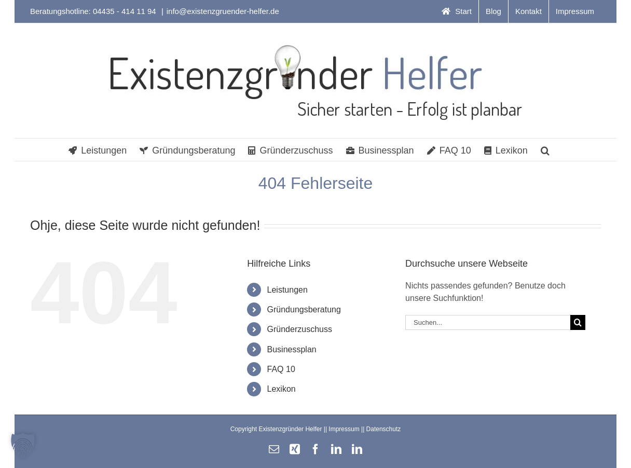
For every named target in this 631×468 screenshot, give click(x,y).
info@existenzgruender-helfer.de (223, 11)
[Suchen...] (487, 322)
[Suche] (577, 322)
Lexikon (281, 388)
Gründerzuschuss (299, 329)
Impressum (343, 429)
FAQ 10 (281, 369)
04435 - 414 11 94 (125, 11)
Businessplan (292, 349)
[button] (545, 150)
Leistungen (287, 289)
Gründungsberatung (304, 309)
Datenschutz (383, 429)
